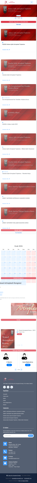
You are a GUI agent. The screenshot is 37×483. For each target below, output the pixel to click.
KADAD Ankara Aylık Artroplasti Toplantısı (13, 52)
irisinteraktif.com (27, 478)
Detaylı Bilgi (18, 15)
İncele (9, 365)
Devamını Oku (6, 57)
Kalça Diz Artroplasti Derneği (14, 475)
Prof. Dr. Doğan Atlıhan (23, 480)
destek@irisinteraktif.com (17, 478)
